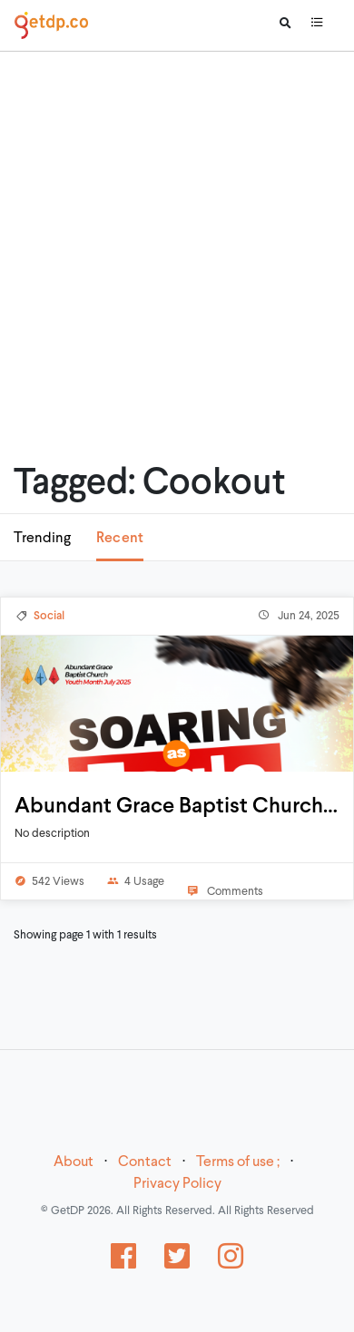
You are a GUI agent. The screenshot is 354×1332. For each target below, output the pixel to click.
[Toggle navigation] (316, 25)
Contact (145, 1162)
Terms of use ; (238, 1162)
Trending (42, 538)
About (73, 1162)
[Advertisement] (170, 233)
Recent (119, 538)
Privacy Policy (177, 1184)
